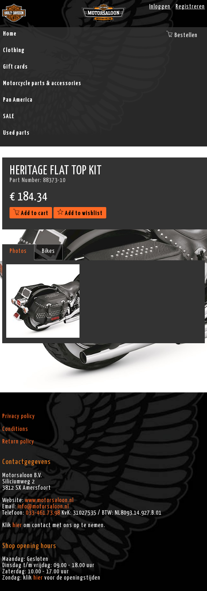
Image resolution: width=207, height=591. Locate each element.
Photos (18, 251)
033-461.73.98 (43, 513)
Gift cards (15, 67)
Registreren (190, 7)
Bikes (48, 251)
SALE (8, 116)
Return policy (18, 442)
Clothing (14, 50)
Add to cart (30, 213)
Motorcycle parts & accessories (42, 83)
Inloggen (159, 7)
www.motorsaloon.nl (49, 500)
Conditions (15, 429)
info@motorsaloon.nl (43, 507)
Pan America (18, 100)
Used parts (16, 133)
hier (17, 525)
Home (9, 34)
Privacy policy (18, 416)
